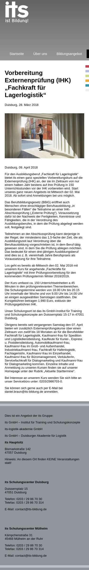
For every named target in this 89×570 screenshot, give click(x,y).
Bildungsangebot (69, 54)
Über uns (40, 54)
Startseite (16, 54)
